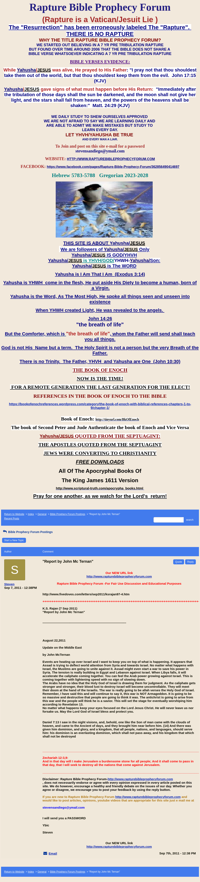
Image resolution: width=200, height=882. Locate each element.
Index (31, 514)
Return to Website (14, 514)
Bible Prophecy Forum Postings (67, 514)
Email (53, 853)
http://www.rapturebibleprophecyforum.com (119, 576)
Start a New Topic (14, 540)
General (41, 514)
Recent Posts (11, 518)
